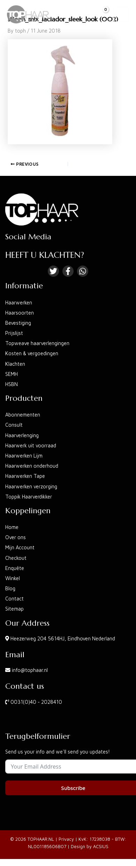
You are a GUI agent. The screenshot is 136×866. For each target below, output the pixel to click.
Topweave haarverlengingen (37, 343)
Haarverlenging (22, 435)
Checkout (16, 558)
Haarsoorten (19, 313)
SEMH (11, 374)
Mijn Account (20, 547)
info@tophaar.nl (30, 670)
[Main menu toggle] (121, 14)
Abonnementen (22, 415)
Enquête (14, 568)
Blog (10, 588)
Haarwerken (18, 302)
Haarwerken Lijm (24, 456)
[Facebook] (68, 271)
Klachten (15, 364)
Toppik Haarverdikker (28, 497)
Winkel (12, 578)
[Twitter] (53, 271)
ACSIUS (100, 846)
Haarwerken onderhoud (31, 466)
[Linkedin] (82, 271)
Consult (14, 425)
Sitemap (14, 609)
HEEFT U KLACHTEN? (44, 255)
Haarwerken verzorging (31, 486)
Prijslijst (14, 333)
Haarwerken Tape (25, 476)
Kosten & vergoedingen (31, 353)
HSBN (11, 384)
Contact (14, 599)
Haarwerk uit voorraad (30, 445)
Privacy (66, 839)
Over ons (15, 537)
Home (11, 527)
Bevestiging (18, 323)
